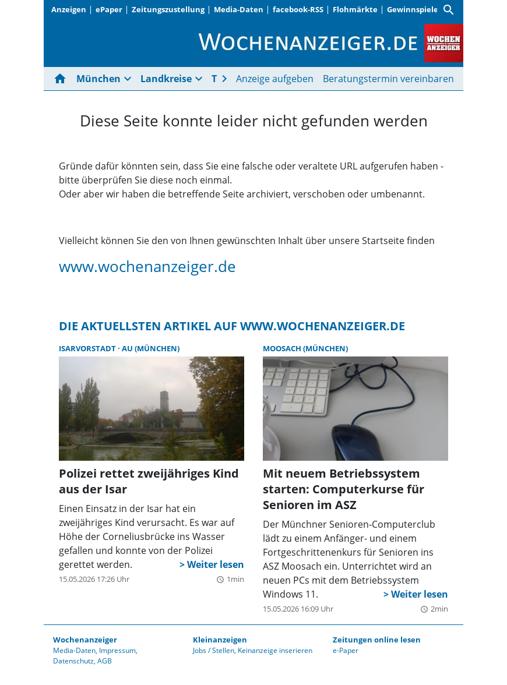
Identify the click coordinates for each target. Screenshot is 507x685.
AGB (104, 661)
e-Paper (345, 650)
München (98, 78)
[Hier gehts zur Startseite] (62, 78)
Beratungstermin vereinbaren (388, 78)
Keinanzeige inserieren (275, 650)
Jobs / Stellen (213, 650)
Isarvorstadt (88, 348)
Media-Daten (238, 9)
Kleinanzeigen (220, 639)
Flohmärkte (355, 9)
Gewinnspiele (412, 9)
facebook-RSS (298, 9)
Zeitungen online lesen (377, 639)
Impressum (117, 650)
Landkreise (166, 78)
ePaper (109, 9)
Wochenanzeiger (85, 639)
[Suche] (448, 10)
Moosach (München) (305, 348)
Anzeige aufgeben (275, 78)
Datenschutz (73, 661)
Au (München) (150, 348)
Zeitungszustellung (168, 9)
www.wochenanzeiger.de (147, 266)
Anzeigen (68, 9)
